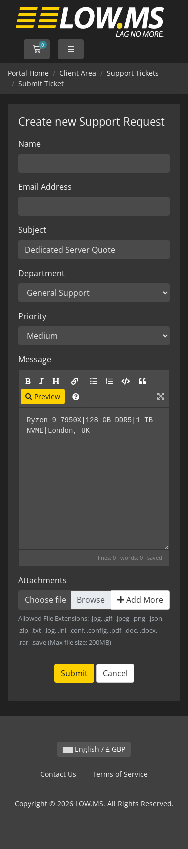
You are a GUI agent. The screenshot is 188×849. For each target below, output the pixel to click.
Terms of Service (120, 774)
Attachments (42, 580)
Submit (74, 673)
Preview (42, 396)
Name (29, 143)
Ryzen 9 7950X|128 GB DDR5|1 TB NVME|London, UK (94, 478)
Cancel (115, 673)
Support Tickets (133, 73)
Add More (140, 599)
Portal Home (28, 73)
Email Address (45, 186)
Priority (32, 316)
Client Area (77, 73)
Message (34, 359)
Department (41, 273)
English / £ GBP (94, 749)
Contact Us (58, 774)
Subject (32, 229)
